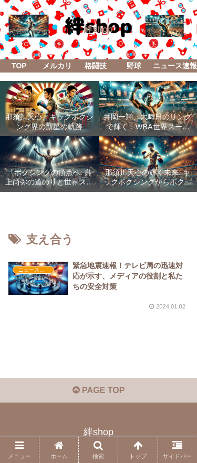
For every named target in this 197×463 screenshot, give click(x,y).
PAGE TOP (98, 390)
